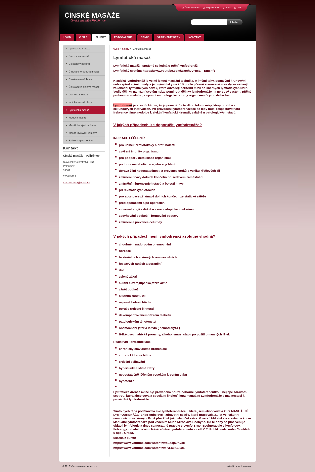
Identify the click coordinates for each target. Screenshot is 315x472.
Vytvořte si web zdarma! (239, 466)
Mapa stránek (212, 7)
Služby (125, 49)
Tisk (239, 7)
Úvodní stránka (192, 7)
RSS (228, 7)
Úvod (116, 49)
